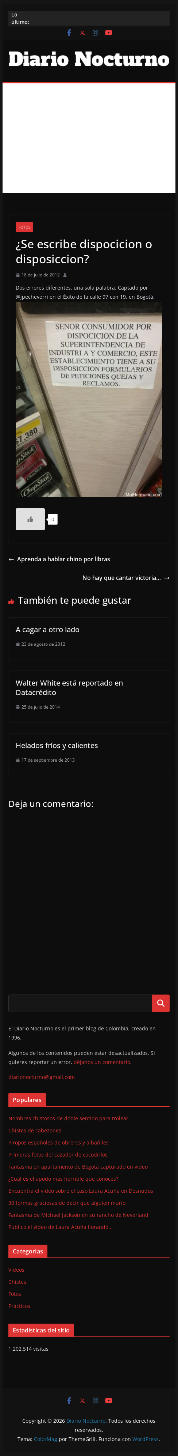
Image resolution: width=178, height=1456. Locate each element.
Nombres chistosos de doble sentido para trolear (68, 1118)
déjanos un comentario (102, 1062)
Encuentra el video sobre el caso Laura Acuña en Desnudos (80, 1190)
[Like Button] (30, 519)
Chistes (17, 1281)
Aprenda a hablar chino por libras (59, 559)
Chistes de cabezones (34, 1130)
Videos (16, 1269)
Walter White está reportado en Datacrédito (69, 687)
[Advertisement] (89, 138)
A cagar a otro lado (48, 629)
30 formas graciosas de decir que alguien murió (66, 1202)
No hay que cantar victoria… (126, 578)
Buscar (161, 1003)
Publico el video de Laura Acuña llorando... (60, 1226)
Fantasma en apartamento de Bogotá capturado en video (78, 1166)
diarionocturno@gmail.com (41, 1077)
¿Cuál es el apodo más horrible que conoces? (63, 1178)
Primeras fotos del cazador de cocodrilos (58, 1154)
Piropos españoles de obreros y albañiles (58, 1142)
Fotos (24, 227)
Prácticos (19, 1305)
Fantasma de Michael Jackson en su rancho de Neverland (78, 1214)
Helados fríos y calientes (57, 745)
